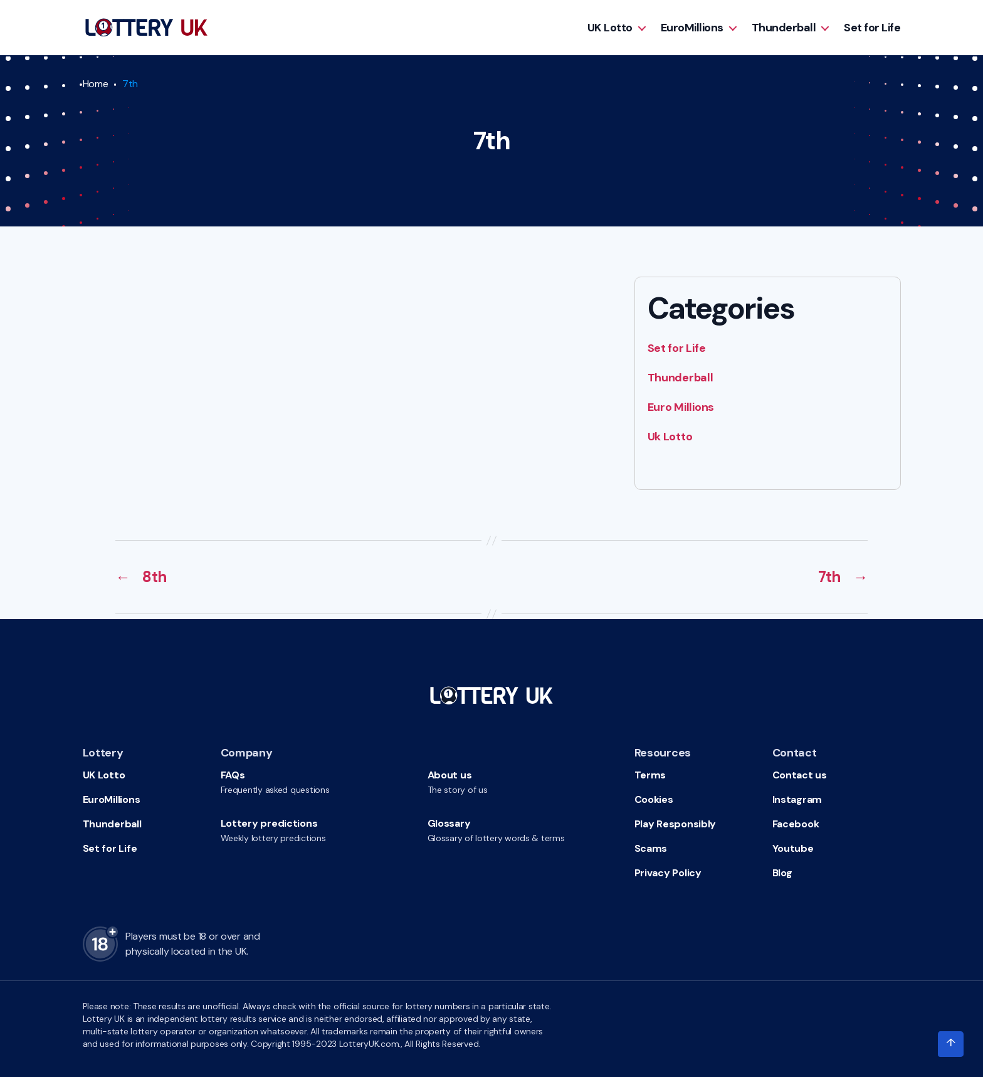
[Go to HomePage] (146, 28)
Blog (782, 872)
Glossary (449, 823)
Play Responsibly (675, 823)
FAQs (233, 775)
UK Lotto (610, 27)
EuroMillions (692, 27)
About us (450, 775)
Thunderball (784, 27)
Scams (651, 848)
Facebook (795, 823)
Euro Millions (681, 407)
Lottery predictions (269, 823)
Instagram (797, 799)
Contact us (799, 775)
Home (95, 83)
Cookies (653, 799)
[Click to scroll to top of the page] (950, 1044)
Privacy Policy (668, 872)
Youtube (793, 848)
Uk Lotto (670, 436)
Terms (650, 775)
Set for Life (872, 27)
